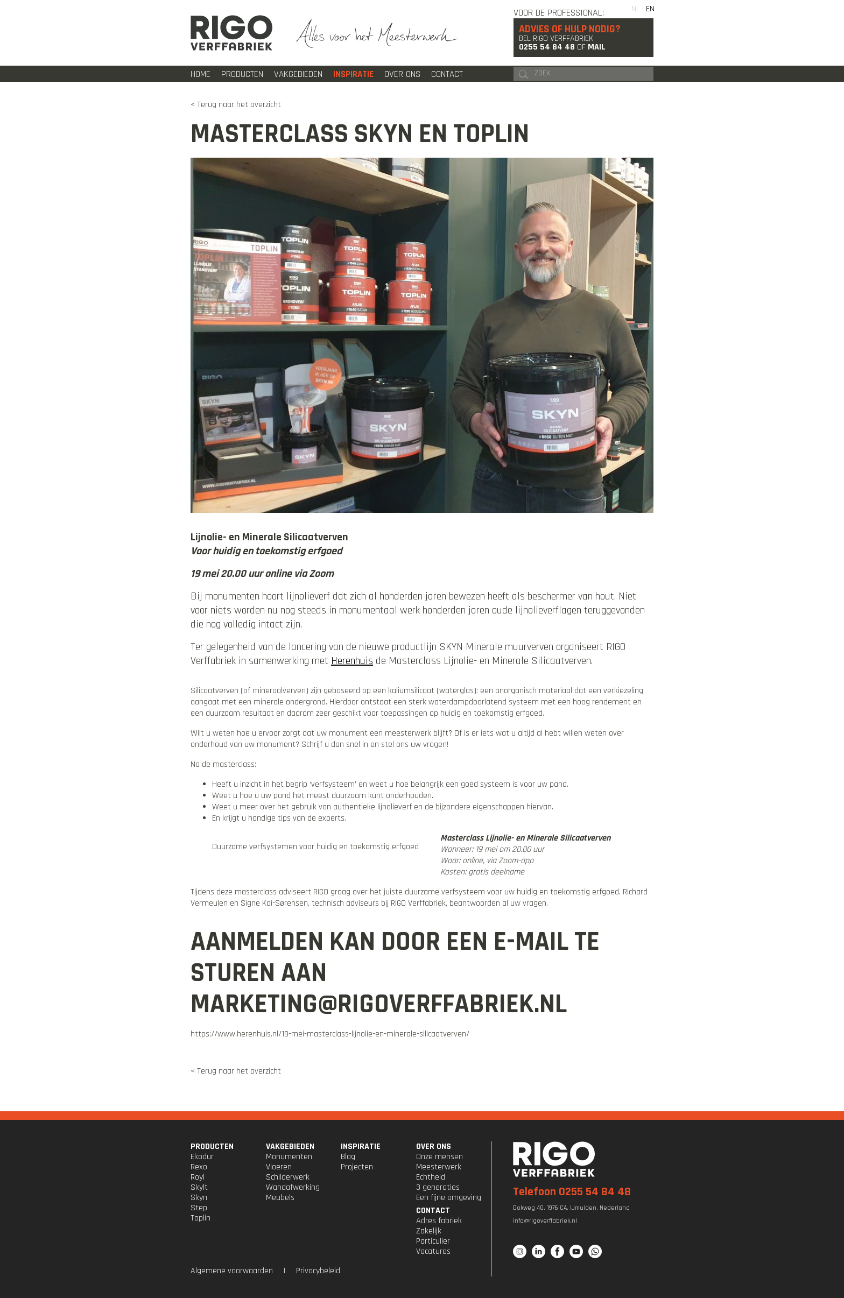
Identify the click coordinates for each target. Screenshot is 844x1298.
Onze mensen (439, 1156)
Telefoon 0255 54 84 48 (572, 1192)
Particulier (433, 1241)
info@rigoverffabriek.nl (545, 1221)
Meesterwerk (438, 1167)
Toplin (200, 1218)
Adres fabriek (439, 1220)
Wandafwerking (293, 1187)
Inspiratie (353, 74)
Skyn (199, 1197)
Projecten (357, 1167)
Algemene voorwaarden (232, 1270)
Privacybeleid (318, 1270)
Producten (242, 74)
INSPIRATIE (361, 1146)
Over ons (402, 74)
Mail (597, 47)
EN (650, 9)
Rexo (199, 1167)
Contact (447, 74)
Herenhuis (352, 661)
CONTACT (433, 1210)
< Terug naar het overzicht (236, 104)
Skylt (199, 1187)
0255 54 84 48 (547, 47)
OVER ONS (433, 1146)
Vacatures (433, 1251)
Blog (348, 1156)
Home (200, 74)
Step (199, 1208)
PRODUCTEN (212, 1146)
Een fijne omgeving (448, 1197)
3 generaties (438, 1187)
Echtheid (430, 1177)
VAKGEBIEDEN (290, 1146)
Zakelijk (428, 1231)
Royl (198, 1177)
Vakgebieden (298, 74)
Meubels (280, 1197)
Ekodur (202, 1156)
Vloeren (279, 1167)
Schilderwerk (288, 1177)
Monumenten (289, 1156)
